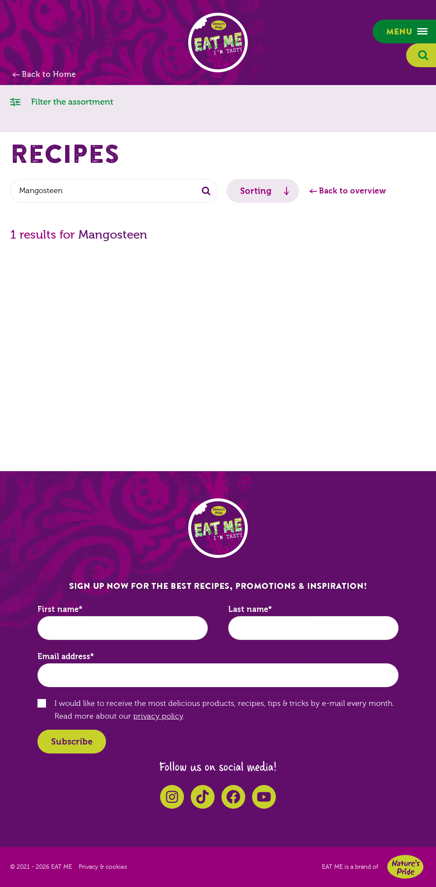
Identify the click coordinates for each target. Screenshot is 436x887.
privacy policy (158, 716)
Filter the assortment (61, 101)
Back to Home (49, 74)
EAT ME (218, 42)
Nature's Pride (405, 866)
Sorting (256, 191)
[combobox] (114, 191)
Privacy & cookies (103, 867)
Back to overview (352, 191)
